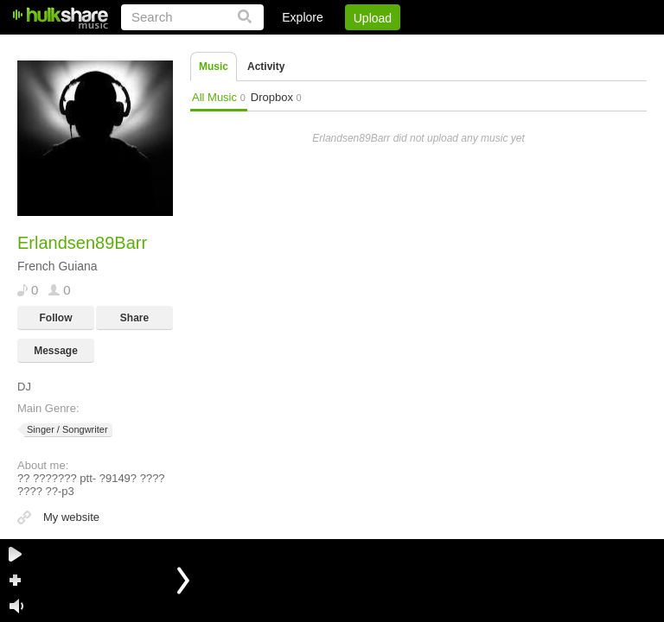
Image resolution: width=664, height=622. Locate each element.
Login (289, 47)
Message (56, 351)
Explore (302, 17)
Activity (265, 66)
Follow (56, 318)
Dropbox (276, 97)
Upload (373, 18)
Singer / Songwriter (66, 429)
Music (213, 66)
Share (134, 318)
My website (71, 517)
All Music (219, 97)
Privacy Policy (550, 47)
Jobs (412, 47)
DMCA (469, 47)
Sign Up (352, 47)
